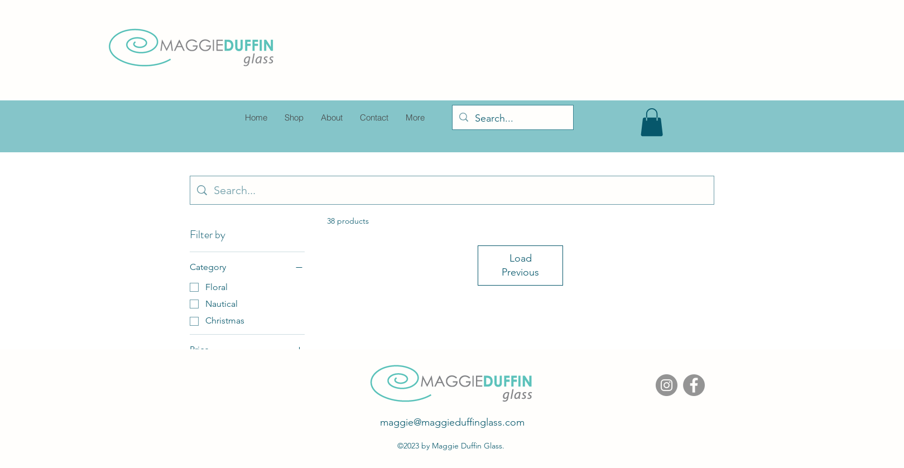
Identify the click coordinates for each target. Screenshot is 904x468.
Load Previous (520, 265)
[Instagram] (666, 385)
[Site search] (460, 190)
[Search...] (512, 118)
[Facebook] (694, 385)
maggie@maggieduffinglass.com (452, 422)
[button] (651, 122)
